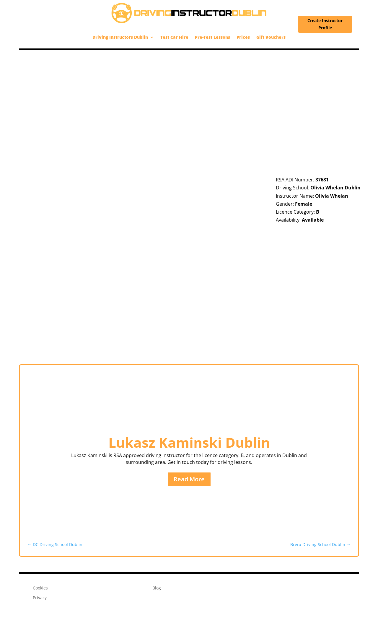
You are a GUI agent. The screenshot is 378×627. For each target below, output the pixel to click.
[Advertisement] (189, 94)
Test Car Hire (174, 37)
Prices (243, 37)
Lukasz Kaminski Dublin (189, 442)
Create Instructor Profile (325, 24)
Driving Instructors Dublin (120, 37)
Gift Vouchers (271, 37)
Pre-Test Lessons (212, 37)
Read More (189, 479)
